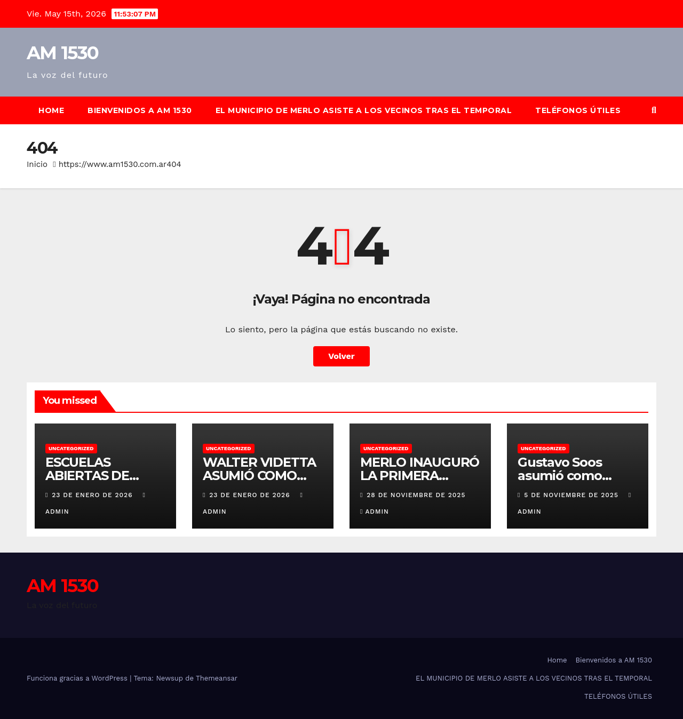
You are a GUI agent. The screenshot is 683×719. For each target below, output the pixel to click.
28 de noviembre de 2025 (416, 495)
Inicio (37, 164)
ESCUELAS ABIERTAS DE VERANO (87, 475)
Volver (341, 356)
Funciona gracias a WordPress (78, 678)
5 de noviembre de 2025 (572, 495)
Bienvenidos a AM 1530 (140, 110)
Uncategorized (71, 448)
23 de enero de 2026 (93, 495)
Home (51, 110)
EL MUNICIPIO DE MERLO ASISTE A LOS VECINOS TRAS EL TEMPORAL (364, 110)
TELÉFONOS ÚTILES (578, 110)
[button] (654, 110)
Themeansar (216, 678)
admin (374, 511)
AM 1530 (62, 53)
